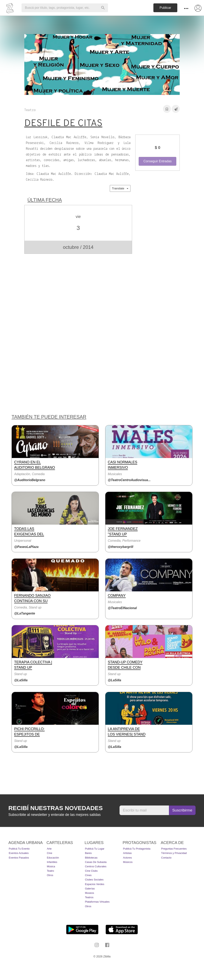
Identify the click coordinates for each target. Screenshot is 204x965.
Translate (120, 188)
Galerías (90, 888)
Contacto (166, 857)
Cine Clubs (91, 870)
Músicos (128, 862)
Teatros (89, 897)
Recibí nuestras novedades (55, 808)
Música (51, 866)
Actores (127, 857)
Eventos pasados (19, 857)
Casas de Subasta (95, 862)
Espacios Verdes (94, 884)
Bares (88, 853)
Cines (88, 875)
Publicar (165, 7)
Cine (49, 853)
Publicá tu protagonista (136, 848)
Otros (50, 875)
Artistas (127, 853)
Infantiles (52, 862)
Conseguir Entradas (157, 161)
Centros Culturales (95, 866)
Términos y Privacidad (174, 853)
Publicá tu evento (19, 848)
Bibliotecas (91, 857)
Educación (53, 857)
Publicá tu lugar (94, 848)
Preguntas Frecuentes (174, 848)
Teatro (50, 870)
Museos (89, 892)
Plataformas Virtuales (97, 901)
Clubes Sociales (94, 879)
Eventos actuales (19, 853)
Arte (49, 848)
